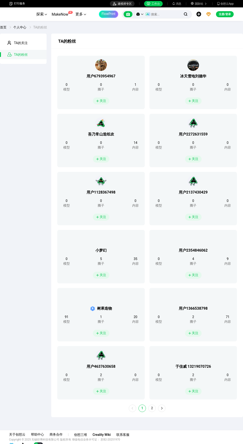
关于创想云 (17, 434)
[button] (139, 14)
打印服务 (17, 3)
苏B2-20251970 (111, 439)
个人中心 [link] (20, 27)
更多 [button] (80, 14)
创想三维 (80, 434)
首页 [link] (3, 27)
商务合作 (56, 434)
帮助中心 (37, 434)
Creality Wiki (102, 434)
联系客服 (123, 434)
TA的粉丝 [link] (40, 27)
